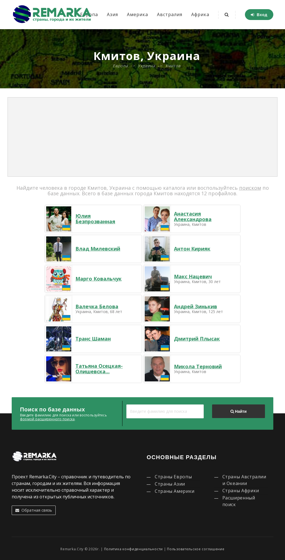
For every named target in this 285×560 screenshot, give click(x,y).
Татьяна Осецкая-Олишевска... (99, 368)
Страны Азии (170, 484)
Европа (120, 65)
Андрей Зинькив (195, 306)
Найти (238, 411)
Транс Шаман (93, 338)
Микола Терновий (198, 366)
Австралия (169, 14)
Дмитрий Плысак (197, 338)
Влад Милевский (97, 248)
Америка (137, 14)
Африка (200, 14)
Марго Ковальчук (98, 278)
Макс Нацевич (193, 276)
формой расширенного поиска (47, 419)
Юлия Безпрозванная (95, 218)
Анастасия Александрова (193, 216)
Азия (112, 14)
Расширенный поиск (238, 501)
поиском (250, 187)
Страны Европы (173, 477)
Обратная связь (33, 510)
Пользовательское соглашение (195, 549)
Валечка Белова (96, 306)
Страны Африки (240, 491)
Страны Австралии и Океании (244, 480)
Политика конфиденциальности (133, 549)
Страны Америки (175, 491)
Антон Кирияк (192, 248)
